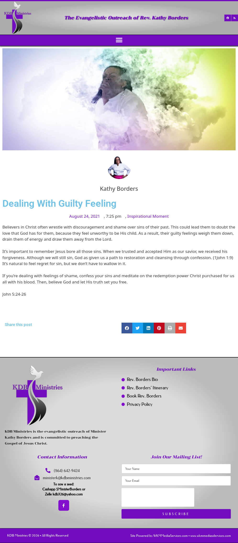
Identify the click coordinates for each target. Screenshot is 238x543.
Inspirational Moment (148, 216)
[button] (119, 40)
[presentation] (158, 497)
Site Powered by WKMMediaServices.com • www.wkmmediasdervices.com (180, 535)
